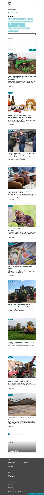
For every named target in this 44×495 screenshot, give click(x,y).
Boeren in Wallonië (24, 28)
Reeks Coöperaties (12, 26)
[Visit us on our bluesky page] (36, 473)
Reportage (22, 21)
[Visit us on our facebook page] (24, 473)
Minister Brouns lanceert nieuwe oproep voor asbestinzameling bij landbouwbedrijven (21, 380)
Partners (9, 473)
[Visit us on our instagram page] (30, 473)
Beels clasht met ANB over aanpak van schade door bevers (21, 229)
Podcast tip (22, 26)
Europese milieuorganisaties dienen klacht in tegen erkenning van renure (21, 343)
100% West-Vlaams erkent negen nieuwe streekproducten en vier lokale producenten (20, 116)
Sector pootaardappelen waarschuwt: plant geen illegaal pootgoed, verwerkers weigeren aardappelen (22, 78)
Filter (32, 49)
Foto (20, 19)
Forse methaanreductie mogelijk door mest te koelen (21, 418)
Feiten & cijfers (14, 451)
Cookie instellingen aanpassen (13, 489)
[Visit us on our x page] (33, 473)
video (24, 19)
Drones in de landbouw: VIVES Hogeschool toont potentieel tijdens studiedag (22, 154)
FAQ (12, 23)
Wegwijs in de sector (11, 476)
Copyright (9, 485)
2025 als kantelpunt (13, 30)
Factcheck (29, 21)
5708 (19, 434)
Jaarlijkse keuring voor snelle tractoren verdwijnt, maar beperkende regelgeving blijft (21, 305)
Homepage (10, 9)
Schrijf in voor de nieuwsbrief (36, 493)
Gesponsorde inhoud (13, 28)
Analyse (23, 23)
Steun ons (9, 472)
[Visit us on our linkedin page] (27, 473)
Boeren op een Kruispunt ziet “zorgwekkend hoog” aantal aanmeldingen (20, 191)
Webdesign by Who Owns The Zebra (14, 491)
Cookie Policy (10, 487)
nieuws (15, 19)
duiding (10, 19)
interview (29, 19)
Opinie (9, 21)
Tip (9, 23)
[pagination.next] (23, 434)
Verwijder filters (10, 49)
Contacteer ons (11, 466)
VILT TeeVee (15, 21)
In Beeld (17, 23)
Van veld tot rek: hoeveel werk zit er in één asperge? (20, 267)
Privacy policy (10, 484)
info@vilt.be (26, 462)
